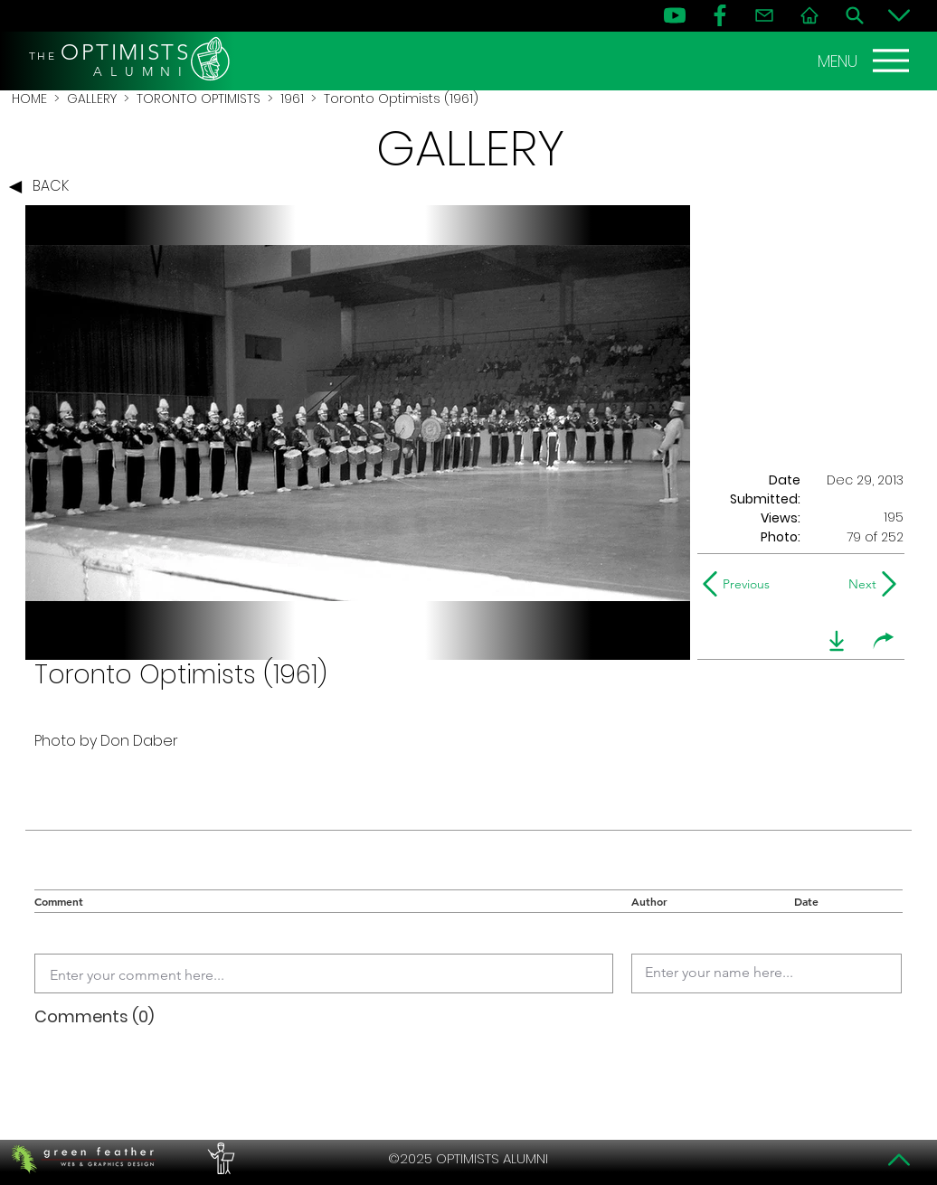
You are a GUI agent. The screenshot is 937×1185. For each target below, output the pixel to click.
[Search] (854, 15)
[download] (837, 641)
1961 (292, 98)
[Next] (859, 584)
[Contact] (764, 15)
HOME (29, 98)
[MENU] (865, 60)
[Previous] (740, 584)
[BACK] (43, 187)
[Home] (809, 15)
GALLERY (92, 98)
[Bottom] (899, 15)
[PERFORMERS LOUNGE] (219, 1159)
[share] (884, 641)
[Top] (899, 1159)
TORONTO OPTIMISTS (198, 98)
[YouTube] (674, 15)
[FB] (720, 15)
